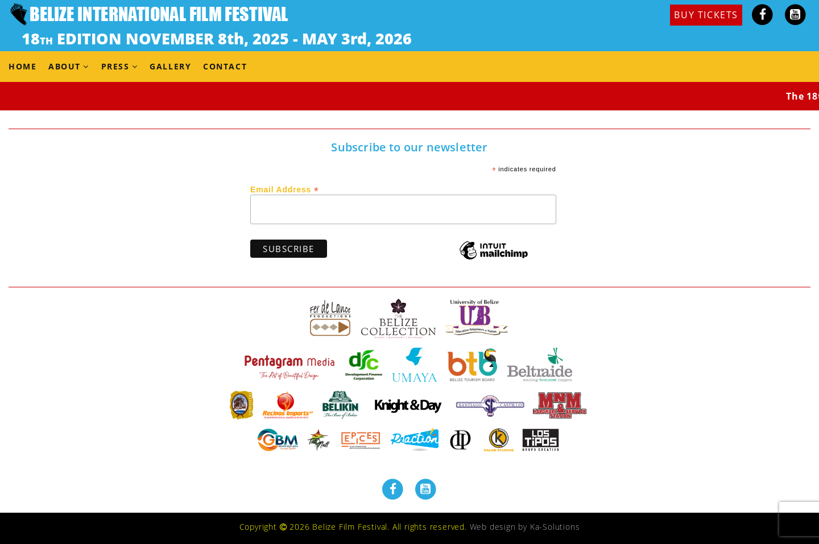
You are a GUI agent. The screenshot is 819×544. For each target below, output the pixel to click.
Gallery (170, 66)
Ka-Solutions (555, 526)
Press (115, 66)
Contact (225, 66)
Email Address (284, 189)
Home (22, 66)
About (64, 66)
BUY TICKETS (706, 15)
